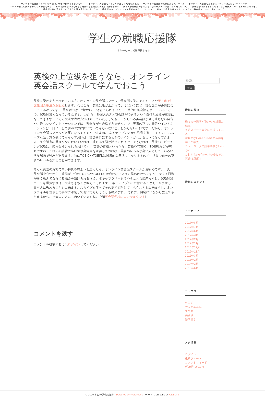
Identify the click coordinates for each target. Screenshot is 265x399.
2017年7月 (192, 226)
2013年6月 (192, 267)
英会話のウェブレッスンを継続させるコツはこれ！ (127, 9)
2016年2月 (192, 259)
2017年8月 (192, 222)
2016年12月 (192, 247)
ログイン (74, 244)
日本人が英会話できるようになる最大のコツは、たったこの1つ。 (155, 7)
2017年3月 (192, 234)
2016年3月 (192, 255)
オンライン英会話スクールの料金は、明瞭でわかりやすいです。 (53, 4)
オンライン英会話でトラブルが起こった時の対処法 (114, 4)
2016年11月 (192, 251)
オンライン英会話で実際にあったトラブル (164, 4)
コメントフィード (196, 362)
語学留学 (190, 319)
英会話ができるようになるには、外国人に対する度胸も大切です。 (225, 7)
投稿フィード (193, 358)
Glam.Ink (174, 394)
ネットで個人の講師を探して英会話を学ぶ (31, 7)
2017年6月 (192, 230)
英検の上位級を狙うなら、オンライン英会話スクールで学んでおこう (191, 9)
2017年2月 (192, 239)
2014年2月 (192, 263)
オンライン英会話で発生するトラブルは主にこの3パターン (218, 4)
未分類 (189, 311)
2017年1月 (192, 243)
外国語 (189, 302)
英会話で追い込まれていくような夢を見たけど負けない (70, 9)
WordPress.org (194, 366)
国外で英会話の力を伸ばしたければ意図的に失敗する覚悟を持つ (87, 7)
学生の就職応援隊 (132, 39)
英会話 (189, 315)
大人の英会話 (193, 307)
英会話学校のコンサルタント (125, 196)
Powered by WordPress (129, 394)
